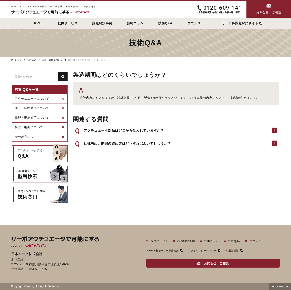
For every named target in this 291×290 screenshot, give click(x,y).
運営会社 (238, 251)
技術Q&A (237, 241)
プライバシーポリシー (207, 251)
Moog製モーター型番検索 (165, 251)
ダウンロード (263, 241)
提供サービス (160, 241)
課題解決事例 (188, 241)
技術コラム (214, 241)
